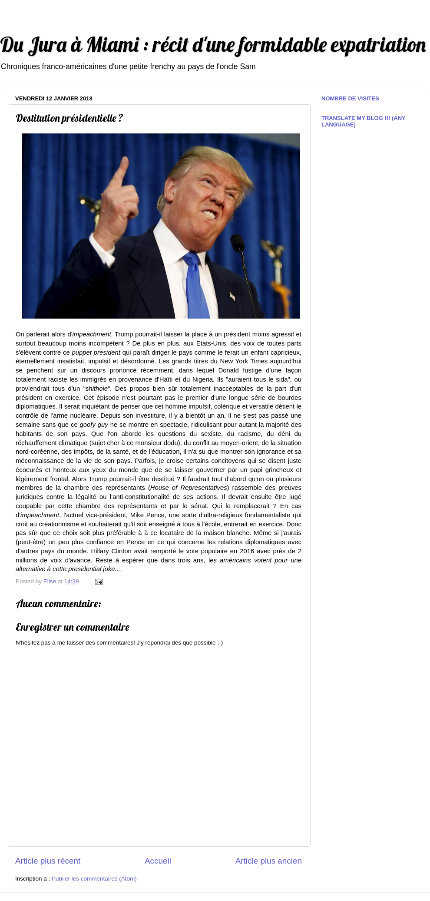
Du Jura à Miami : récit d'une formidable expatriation (213, 44)
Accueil (158, 860)
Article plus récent (47, 860)
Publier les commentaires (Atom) (94, 878)
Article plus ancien (268, 860)
